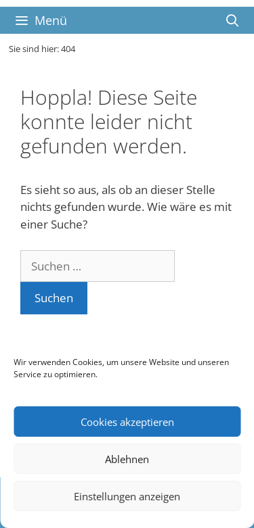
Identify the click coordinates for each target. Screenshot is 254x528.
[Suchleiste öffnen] (232, 20)
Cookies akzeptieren (127, 422)
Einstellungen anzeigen (127, 496)
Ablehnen (127, 459)
